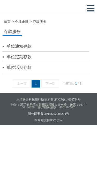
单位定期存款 (19, 57)
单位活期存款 (19, 67)
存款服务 (39, 22)
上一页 (21, 83)
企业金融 (21, 22)
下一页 (50, 83)
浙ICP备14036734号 (67, 99)
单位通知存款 (19, 46)
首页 (7, 22)
